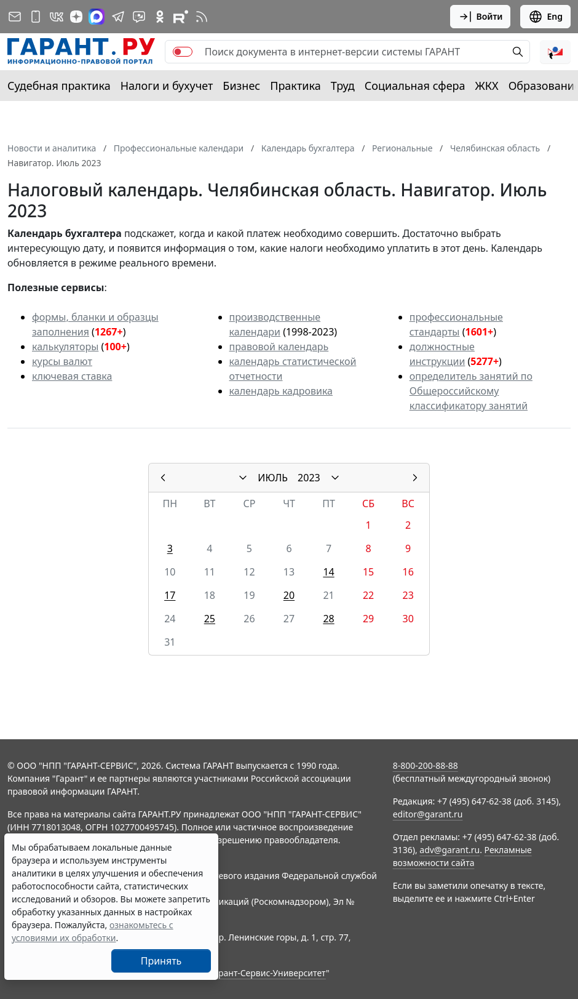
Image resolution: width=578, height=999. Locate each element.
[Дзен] (76, 16)
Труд (343, 85)
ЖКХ (487, 85)
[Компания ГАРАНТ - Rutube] (180, 16)
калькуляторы (65, 346)
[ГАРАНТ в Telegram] (118, 16)
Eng (545, 16)
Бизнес (241, 85)
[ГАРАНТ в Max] (97, 17)
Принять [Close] (161, 961)
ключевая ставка (72, 376)
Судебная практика (59, 85)
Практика (295, 85)
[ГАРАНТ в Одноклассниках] (159, 16)
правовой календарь (279, 346)
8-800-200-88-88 (425, 765)
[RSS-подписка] (201, 16)
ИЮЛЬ (273, 477)
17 (169, 595)
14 (328, 572)
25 (209, 618)
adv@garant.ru (449, 850)
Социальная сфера (415, 85)
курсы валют (62, 361)
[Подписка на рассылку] (14, 16)
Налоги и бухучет (167, 85)
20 (289, 595)
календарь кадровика (281, 391)
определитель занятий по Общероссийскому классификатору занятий (471, 390)
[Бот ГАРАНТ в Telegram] (139, 16)
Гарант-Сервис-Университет (268, 973)
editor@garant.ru (428, 814)
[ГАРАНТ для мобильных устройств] (35, 16)
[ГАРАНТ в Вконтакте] (56, 16)
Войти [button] (480, 16)
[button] (555, 51)
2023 (309, 477)
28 (328, 618)
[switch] (182, 52)
